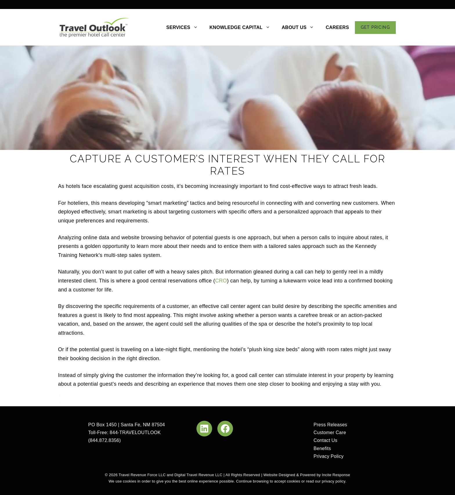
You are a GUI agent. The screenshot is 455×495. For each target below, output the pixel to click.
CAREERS (337, 27)
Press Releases (330, 424)
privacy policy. (334, 481)
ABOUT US (301, 27)
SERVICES (185, 27)
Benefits (322, 448)
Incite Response (336, 475)
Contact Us (325, 440)
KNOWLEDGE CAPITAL (243, 27)
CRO (221, 281)
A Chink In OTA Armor (87, 402)
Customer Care (330, 432)
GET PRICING (375, 27)
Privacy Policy (329, 456)
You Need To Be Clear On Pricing (99, 396)
